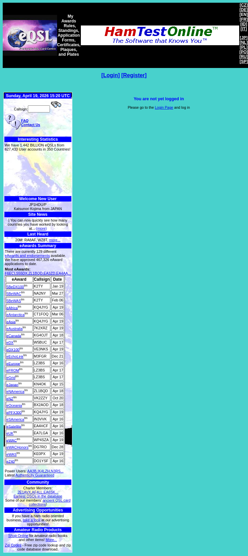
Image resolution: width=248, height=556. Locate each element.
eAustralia (14, 329)
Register (134, 75)
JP (243, 37)
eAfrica (12, 308)
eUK (10, 433)
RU (244, 56)
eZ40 (10, 461)
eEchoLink (14, 356)
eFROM (12, 370)
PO (244, 52)
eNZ (9, 398)
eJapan (12, 384)
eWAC (11, 440)
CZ (243, 5)
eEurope (13, 363)
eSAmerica (15, 419)
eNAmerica (15, 391)
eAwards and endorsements (27, 256)
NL (243, 42)
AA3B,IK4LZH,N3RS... (45, 471)
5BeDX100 (15, 286)
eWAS (11, 454)
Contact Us (30, 125)
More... (51, 540)
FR (243, 19)
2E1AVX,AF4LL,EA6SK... (37, 492)
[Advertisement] (38, 174)
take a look (31, 520)
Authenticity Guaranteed (34, 475)
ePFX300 (13, 412)
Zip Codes (13, 545)
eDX (10, 343)
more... (54, 240)
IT (244, 29)
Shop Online (18, 536)
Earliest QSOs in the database (38, 496)
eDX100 (13, 349)
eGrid (10, 378)
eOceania (14, 405)
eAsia (11, 321)
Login (110, 75)
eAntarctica (15, 315)
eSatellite (13, 426)
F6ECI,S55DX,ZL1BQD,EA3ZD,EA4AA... (38, 273)
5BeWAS (13, 301)
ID (244, 24)
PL (243, 47)
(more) (41, 228)
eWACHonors (17, 447)
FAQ (25, 121)
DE (244, 9)
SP (243, 61)
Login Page (164, 107)
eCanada (13, 335)
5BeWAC (13, 294)
